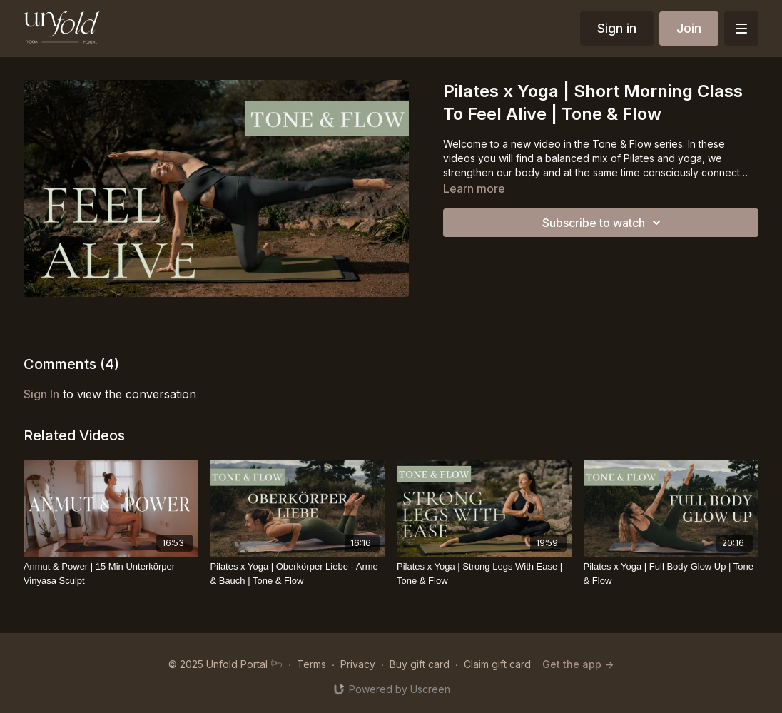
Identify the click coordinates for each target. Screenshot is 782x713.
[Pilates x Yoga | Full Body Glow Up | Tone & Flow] (671, 573)
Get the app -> (578, 664)
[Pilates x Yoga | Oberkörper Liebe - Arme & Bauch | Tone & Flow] (297, 573)
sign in (41, 394)
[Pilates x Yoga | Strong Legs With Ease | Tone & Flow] (484, 573)
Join (688, 28)
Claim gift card (497, 664)
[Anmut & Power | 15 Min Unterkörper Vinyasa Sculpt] (111, 573)
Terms (311, 664)
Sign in (616, 28)
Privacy (357, 664)
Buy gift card (420, 664)
